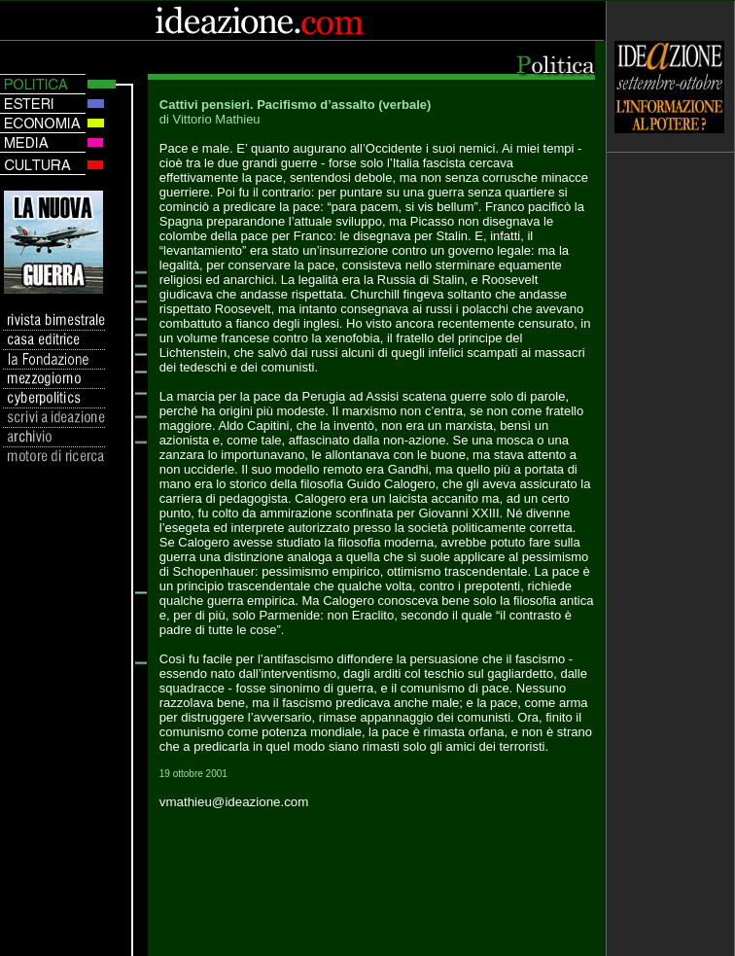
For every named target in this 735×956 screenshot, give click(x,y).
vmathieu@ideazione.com (234, 802)
